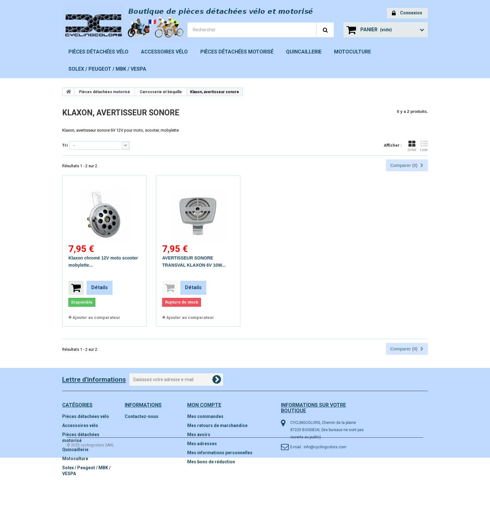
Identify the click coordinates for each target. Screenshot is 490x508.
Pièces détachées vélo (98, 52)
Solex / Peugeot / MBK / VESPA (107, 69)
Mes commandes (205, 416)
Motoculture (352, 52)
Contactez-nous (141, 416)
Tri (65, 145)
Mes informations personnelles (219, 452)
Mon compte (204, 405)
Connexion (407, 13)
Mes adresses (202, 443)
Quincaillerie (304, 52)
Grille (412, 146)
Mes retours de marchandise (217, 425)
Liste (424, 146)
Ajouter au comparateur (96, 317)
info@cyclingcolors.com (325, 447)
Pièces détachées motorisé (236, 52)
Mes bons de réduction (211, 461)
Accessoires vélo (164, 52)
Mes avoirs (198, 434)
